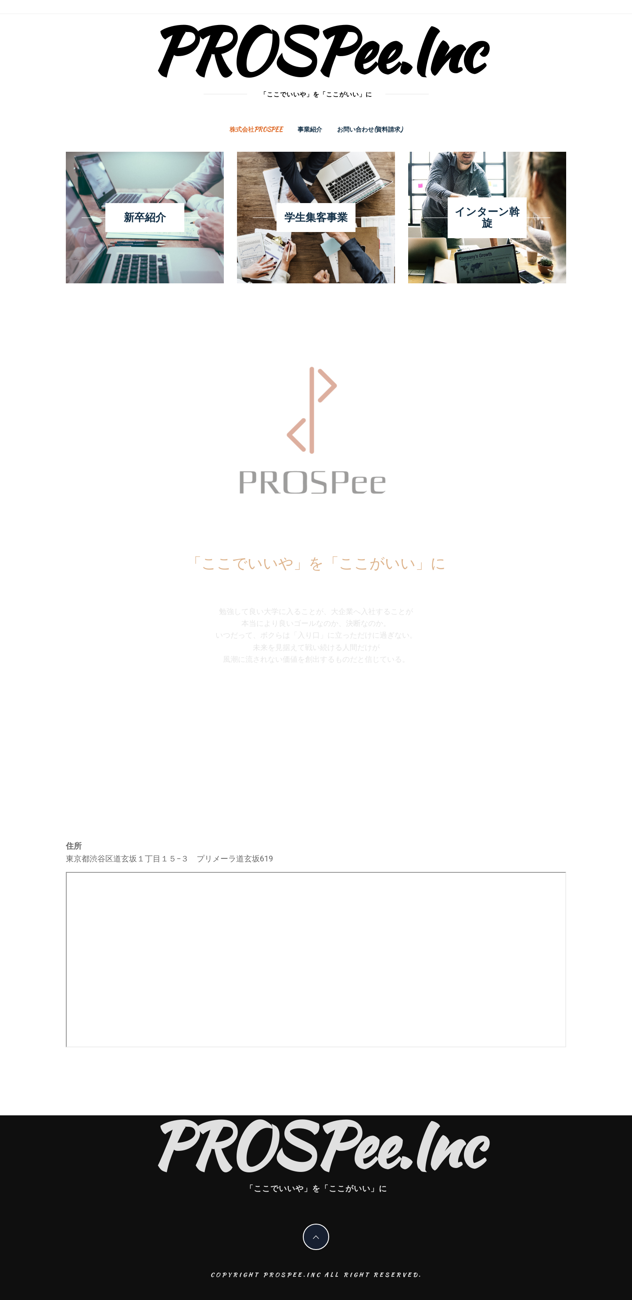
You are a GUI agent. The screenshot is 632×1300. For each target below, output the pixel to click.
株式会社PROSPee (256, 129)
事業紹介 (310, 129)
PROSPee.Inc (316, 51)
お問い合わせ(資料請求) (369, 129)
